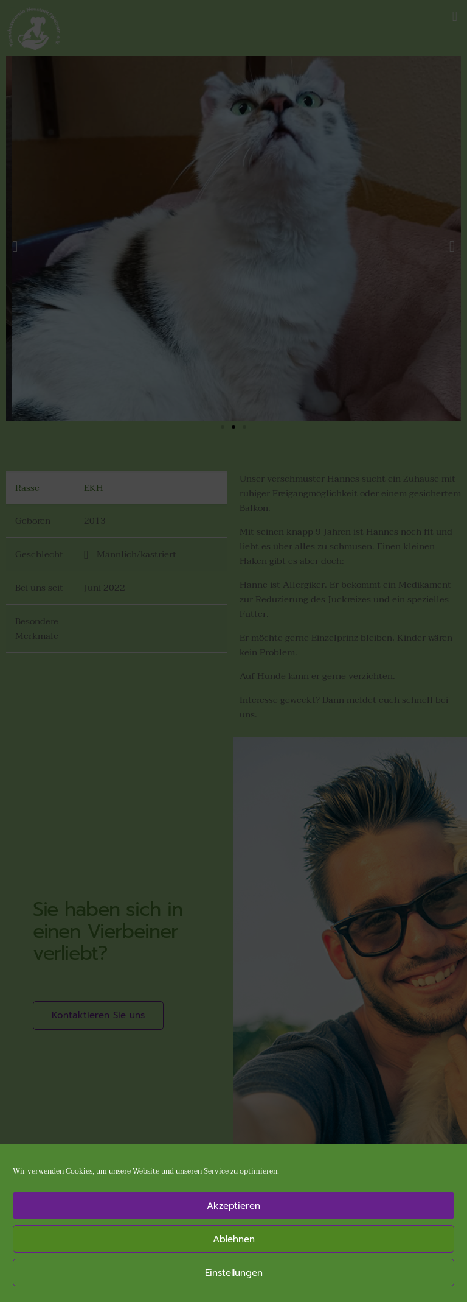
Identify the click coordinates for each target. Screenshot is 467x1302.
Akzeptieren (233, 1205)
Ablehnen (234, 1239)
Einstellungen (234, 1272)
